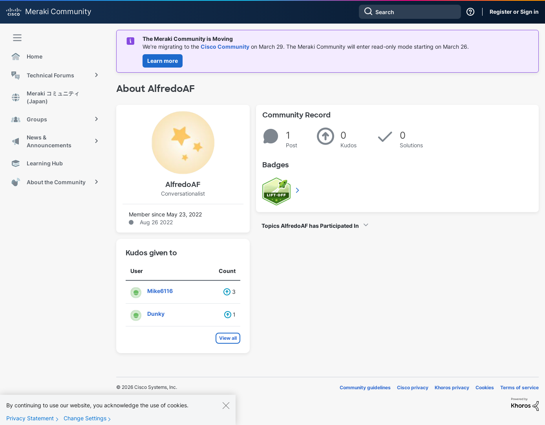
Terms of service (519, 387)
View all (228, 338)
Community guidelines (365, 387)
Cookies (485, 387)
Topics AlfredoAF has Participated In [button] (310, 225)
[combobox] (410, 12)
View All (298, 190)
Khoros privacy (452, 387)
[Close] (226, 412)
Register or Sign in (514, 11)
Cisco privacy (412, 387)
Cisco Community (225, 46)
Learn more (162, 60)
